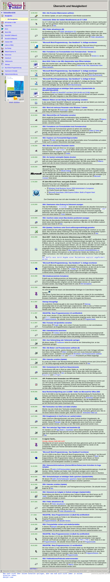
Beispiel (57, 424)
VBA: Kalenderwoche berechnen (54, 332)
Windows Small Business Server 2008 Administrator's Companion (70, 189)
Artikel (52, 140)
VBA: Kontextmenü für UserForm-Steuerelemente (60, 369)
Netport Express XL (10, 51)
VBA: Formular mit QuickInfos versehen (57, 325)
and (105, 576)
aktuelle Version (64, 523)
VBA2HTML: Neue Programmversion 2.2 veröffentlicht (62, 548)
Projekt (55, 327)
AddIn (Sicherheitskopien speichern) (63, 481)
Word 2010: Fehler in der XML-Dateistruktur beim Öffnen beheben (66, 61)
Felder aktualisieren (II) (67, 32)
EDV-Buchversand (86, 47)
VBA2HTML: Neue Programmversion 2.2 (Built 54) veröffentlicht (65, 517)
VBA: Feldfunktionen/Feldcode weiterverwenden (60, 561)
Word (6, 29)
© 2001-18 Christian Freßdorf (98, 574)
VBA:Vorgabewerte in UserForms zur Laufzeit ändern (62, 418)
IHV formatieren (85, 285)
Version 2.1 (94, 56)
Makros (102, 119)
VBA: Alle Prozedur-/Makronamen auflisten (58, 13)
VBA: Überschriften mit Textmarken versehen (59, 115)
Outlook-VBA (8, 42)
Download (88, 400)
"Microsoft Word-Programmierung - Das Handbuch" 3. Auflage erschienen (69, 71)
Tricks (62, 215)
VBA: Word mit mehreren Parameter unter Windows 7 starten (64, 107)
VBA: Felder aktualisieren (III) (53, 29)
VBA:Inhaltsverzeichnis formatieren (55, 278)
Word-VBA (8, 32)
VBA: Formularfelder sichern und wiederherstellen (61, 527)
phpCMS (101, 576)
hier (54, 26)
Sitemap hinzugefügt (50, 303)
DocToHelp (8, 48)
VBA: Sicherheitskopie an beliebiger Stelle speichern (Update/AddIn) (67, 479)
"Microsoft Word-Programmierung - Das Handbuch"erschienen (65, 454)
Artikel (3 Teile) (93, 131)
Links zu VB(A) (9, 45)
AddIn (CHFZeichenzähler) (60, 472)
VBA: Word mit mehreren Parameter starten (58, 146)
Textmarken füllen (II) (88, 415)
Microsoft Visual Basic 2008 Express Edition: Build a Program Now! (71, 193)
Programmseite (89, 321)
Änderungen (63, 110)
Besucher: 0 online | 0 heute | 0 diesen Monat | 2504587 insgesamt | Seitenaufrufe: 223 (31, 574)
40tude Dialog (65, 171)
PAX (108, 576)
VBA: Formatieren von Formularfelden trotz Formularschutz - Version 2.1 (69, 52)
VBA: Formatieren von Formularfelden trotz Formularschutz (64, 126)
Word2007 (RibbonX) (11, 35)
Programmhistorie (49, 321)
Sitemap (7, 64)
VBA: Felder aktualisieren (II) (53, 504)
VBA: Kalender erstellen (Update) (54, 361)
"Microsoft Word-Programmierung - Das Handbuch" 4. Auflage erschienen (69, 42)
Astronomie (8, 55)
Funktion (55, 335)
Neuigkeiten (8, 16)
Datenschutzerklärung (11, 74)
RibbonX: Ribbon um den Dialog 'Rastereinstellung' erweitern (65, 100)
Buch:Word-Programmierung (13, 67)
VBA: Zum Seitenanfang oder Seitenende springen (61, 342)
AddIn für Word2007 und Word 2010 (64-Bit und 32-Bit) (70, 92)
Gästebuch (8, 58)
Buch (95, 458)
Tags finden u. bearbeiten (64, 432)
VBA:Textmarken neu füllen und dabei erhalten (59, 409)
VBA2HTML (8, 25)
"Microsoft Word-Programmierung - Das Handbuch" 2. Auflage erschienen (69, 264)
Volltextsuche (9, 61)
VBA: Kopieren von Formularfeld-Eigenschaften (60, 138)
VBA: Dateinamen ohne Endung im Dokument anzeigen (62, 205)
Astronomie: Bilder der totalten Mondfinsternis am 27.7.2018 (64, 20)
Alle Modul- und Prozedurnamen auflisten (86, 356)
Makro (63, 354)
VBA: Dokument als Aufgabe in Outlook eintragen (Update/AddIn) (66, 494)
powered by (95, 576)
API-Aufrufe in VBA (10, 22)
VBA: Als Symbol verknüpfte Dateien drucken (59, 157)
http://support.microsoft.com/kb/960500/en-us (82, 251)
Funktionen (59, 344)
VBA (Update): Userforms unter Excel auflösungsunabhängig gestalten (68, 228)
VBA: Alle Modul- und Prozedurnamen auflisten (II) (61, 350)
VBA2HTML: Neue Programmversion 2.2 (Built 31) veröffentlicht (65, 536)
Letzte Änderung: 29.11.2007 (78, 574)
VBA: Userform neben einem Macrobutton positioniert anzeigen (65, 219)
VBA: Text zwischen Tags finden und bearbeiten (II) (61, 430)
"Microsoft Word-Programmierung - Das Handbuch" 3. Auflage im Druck (68, 79)
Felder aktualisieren (57, 506)
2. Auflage (71, 270)
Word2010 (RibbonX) (11, 38)
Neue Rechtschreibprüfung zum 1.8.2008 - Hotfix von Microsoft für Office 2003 (71, 394)
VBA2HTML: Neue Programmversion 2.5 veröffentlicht (62, 315)
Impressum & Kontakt (11, 71)
